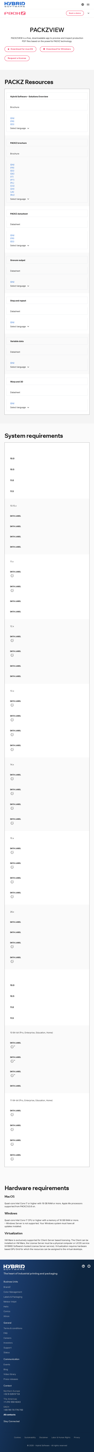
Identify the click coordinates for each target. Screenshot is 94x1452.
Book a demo (75, 13)
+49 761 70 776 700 (13, 1410)
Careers (7, 1338)
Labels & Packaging (13, 1297)
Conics (7, 1311)
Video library (10, 1374)
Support (7, 1348)
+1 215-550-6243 (12, 1402)
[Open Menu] (88, 4)
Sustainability (30, 1437)
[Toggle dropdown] (82, 4)
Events (7, 1364)
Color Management (13, 1292)
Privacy (77, 1437)
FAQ (5, 1333)
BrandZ (7, 1287)
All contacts (9, 1414)
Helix (6, 1306)
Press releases (11, 1379)
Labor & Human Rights (61, 1437)
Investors (8, 1343)
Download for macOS (20, 49)
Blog (6, 1369)
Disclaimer (43, 1437)
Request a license (17, 58)
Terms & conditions (13, 1328)
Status (7, 1352)
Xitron (6, 1316)
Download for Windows (57, 49)
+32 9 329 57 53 (12, 1394)
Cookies (17, 1437)
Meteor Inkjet (10, 1301)
